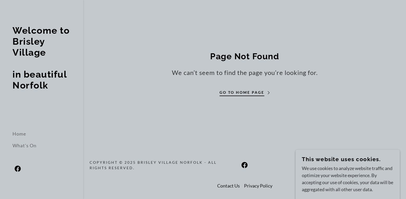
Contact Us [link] (228, 186)
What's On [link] (24, 145)
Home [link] (19, 134)
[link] (42, 98)
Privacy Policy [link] (258, 186)
